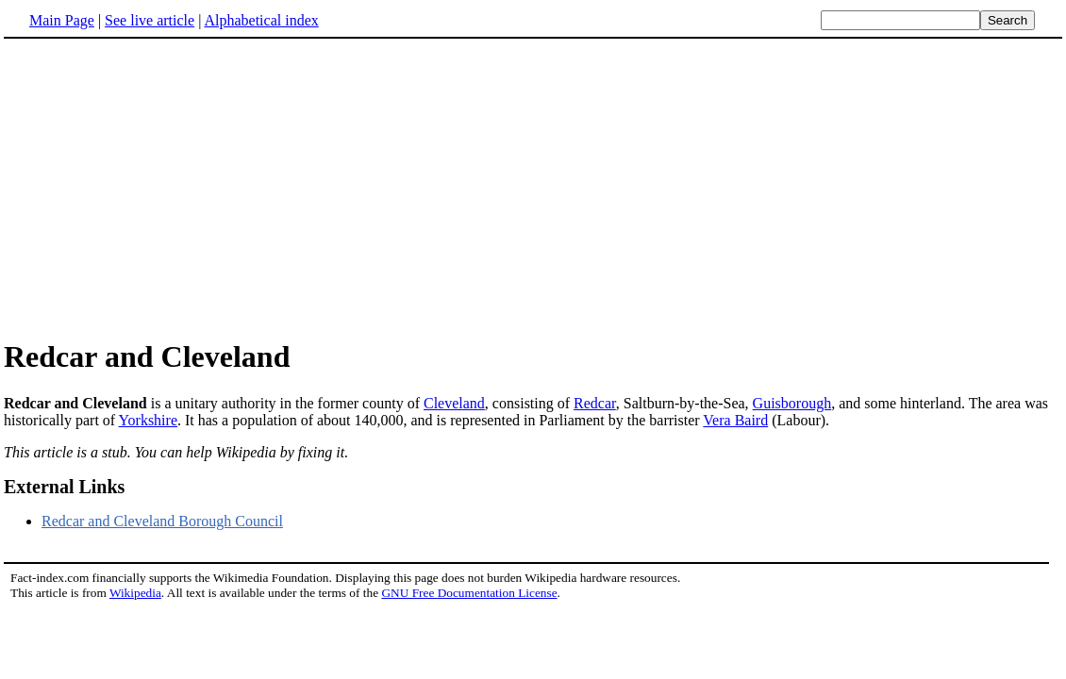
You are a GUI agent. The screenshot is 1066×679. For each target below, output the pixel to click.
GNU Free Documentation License (469, 593)
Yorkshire (148, 420)
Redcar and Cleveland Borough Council (162, 521)
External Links (64, 486)
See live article (149, 20)
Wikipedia (135, 593)
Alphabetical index (261, 20)
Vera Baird (735, 420)
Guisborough (792, 403)
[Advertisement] (162, 188)
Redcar (595, 403)
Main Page (61, 20)
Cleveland (454, 403)
